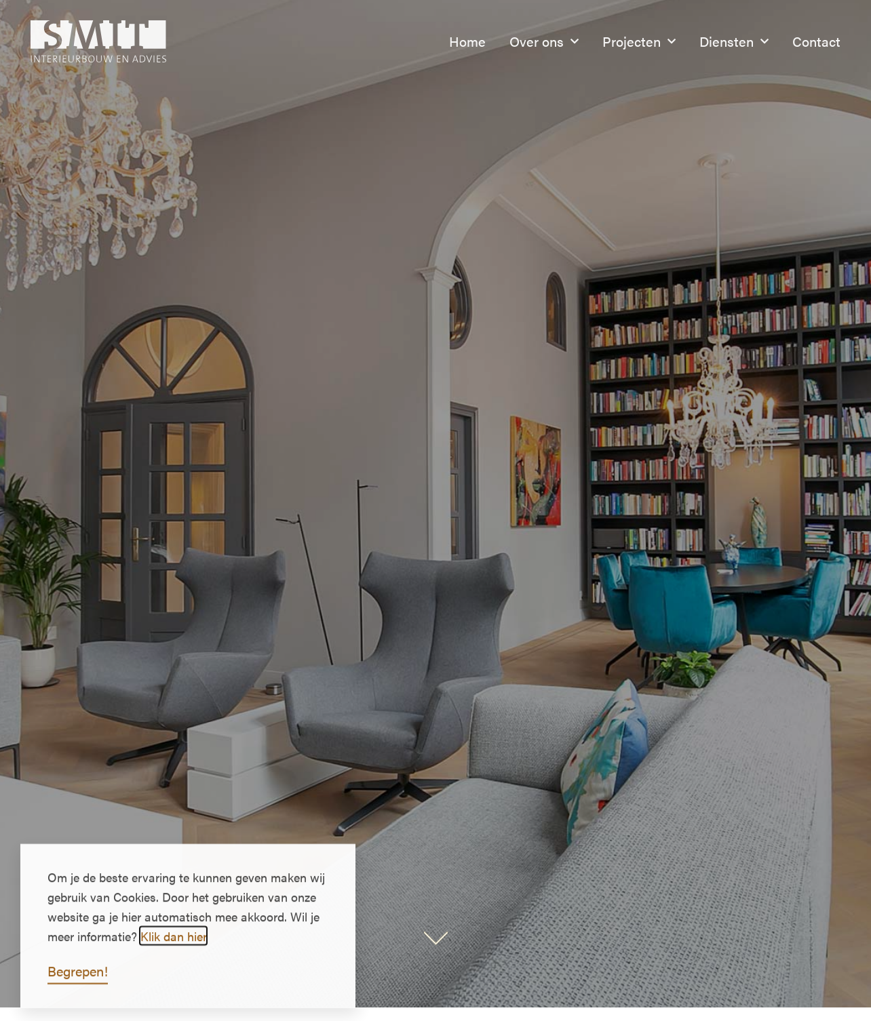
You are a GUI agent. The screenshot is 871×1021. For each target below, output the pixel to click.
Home (467, 41)
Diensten (734, 41)
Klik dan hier (173, 944)
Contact (816, 41)
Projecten (639, 41)
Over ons (544, 41)
